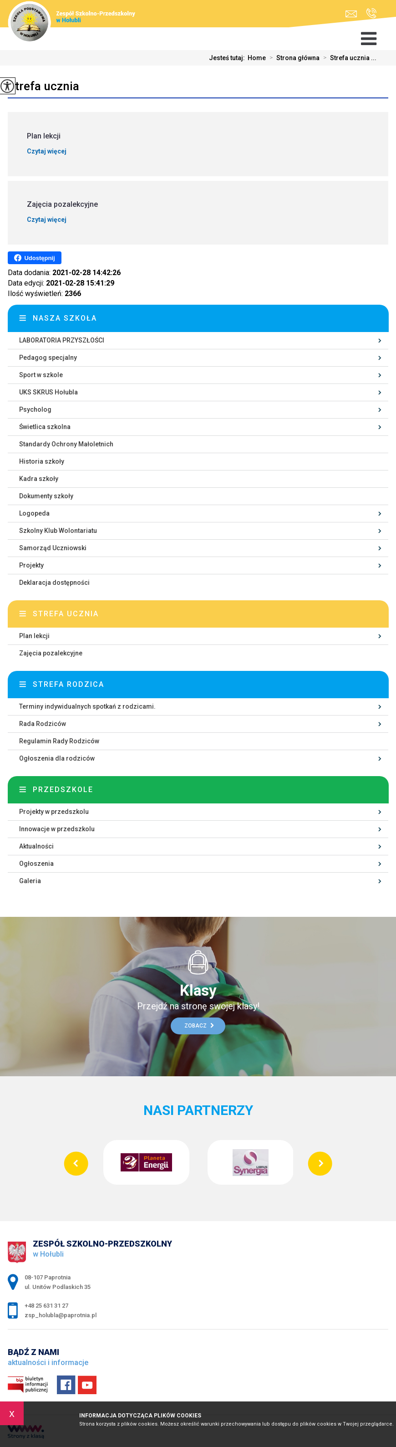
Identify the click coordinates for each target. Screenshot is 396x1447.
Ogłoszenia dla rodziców (57, 758)
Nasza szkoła (65, 318)
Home (257, 58)
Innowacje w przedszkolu (57, 829)
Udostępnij (34, 257)
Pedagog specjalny (48, 357)
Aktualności (36, 846)
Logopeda (34, 513)
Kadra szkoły (38, 478)
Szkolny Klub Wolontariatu (58, 530)
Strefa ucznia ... (348, 58)
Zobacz (199, 1026)
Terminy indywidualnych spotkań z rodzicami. (87, 706)
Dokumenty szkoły (46, 496)
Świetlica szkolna (45, 426)
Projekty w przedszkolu (54, 811)
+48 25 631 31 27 (371, 13)
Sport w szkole (41, 374)
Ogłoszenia (36, 863)
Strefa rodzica (68, 684)
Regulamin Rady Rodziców (59, 741)
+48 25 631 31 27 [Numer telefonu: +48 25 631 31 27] (46, 1305)
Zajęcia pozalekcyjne (50, 653)
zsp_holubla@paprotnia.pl (351, 13)
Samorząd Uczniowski (52, 548)
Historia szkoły (41, 461)
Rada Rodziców (42, 723)
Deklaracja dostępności (54, 582)
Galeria (30, 881)
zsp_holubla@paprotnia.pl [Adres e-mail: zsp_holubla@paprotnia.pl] (60, 1315)
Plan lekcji (34, 635)
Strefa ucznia (43, 86)
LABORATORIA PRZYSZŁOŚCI (61, 340)
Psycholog (35, 409)
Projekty (31, 565)
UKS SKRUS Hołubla (48, 392)
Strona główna (293, 58)
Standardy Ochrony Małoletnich (66, 444)
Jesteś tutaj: (228, 58)
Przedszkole (63, 789)
